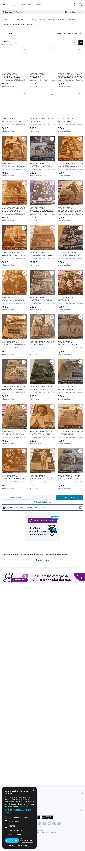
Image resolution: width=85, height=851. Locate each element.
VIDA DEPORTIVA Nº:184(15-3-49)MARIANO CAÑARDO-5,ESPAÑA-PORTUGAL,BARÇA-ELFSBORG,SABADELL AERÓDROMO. (70, 165)
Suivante (70, 497)
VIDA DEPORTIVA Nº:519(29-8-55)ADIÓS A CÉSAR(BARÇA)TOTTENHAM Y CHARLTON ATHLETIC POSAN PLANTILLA (42, 477)
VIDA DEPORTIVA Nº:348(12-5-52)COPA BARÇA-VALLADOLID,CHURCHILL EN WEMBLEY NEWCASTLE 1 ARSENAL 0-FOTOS (70, 343)
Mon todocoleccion (73, 12)
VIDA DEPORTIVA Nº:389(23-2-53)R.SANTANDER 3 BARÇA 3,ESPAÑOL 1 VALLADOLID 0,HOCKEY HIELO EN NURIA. (70, 299)
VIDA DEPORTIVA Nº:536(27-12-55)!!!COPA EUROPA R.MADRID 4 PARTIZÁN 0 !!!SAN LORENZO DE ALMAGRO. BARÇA (41, 254)
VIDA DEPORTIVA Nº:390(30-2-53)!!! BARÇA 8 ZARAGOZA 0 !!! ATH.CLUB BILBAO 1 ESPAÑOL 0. (70, 209)
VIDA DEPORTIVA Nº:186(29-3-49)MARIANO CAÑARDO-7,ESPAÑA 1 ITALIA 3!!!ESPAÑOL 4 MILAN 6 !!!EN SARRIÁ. (13, 477)
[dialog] (42, 824)
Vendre (18, 12)
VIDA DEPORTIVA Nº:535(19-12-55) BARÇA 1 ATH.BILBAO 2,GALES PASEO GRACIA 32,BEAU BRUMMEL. (41, 299)
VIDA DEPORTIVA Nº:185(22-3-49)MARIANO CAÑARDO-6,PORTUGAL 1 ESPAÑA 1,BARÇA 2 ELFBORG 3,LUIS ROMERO (13, 165)
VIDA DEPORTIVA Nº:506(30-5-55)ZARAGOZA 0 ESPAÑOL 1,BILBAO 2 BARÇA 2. (42, 209)
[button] (42, 812)
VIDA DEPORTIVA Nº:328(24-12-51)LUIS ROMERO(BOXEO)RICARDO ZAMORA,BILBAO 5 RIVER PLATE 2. (13, 120)
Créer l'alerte (42, 560)
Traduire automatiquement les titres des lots (24, 507)
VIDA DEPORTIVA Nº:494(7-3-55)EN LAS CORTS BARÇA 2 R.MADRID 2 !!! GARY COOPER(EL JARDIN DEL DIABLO (14, 209)
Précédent (15, 497)
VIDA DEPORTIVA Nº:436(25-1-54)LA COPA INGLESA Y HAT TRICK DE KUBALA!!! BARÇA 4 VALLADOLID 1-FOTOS (69, 388)
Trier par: (61, 34)
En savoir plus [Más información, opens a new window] (62, 809)
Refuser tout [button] (62, 840)
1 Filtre (8, 34)
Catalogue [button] (7, 12)
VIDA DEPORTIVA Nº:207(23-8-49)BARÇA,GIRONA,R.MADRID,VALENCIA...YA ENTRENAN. (70, 120)
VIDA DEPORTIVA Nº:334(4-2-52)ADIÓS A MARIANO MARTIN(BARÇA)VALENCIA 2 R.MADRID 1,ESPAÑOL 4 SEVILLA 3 (14, 388)
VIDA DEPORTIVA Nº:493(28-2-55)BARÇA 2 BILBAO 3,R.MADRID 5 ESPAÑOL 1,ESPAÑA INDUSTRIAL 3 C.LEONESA (13, 299)
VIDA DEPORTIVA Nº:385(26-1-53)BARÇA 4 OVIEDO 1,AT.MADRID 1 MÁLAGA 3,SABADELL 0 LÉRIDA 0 (13, 433)
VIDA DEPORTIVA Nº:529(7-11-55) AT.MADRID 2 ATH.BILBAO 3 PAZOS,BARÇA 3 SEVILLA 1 (42, 388)
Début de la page (42, 502)
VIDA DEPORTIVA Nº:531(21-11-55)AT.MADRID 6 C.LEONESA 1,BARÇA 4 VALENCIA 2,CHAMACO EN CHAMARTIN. (70, 433)
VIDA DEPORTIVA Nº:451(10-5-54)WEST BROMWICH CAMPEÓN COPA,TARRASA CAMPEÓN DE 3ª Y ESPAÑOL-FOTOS (70, 254)
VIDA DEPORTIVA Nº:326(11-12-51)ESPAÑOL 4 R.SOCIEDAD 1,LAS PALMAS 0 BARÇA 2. (42, 343)
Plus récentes (74, 34)
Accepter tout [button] (23, 840)
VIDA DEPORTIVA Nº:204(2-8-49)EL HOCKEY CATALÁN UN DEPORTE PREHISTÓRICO (14, 254)
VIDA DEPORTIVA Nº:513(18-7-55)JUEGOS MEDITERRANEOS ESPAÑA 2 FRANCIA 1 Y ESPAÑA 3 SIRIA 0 (42, 120)
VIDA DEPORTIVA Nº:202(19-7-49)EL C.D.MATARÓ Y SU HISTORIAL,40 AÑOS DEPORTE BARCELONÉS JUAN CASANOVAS (12, 75)
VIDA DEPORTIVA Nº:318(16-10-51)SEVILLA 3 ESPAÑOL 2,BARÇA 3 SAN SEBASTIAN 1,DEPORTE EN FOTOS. (70, 75)
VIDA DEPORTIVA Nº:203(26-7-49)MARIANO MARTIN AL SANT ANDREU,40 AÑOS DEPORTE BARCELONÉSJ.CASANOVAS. (14, 343)
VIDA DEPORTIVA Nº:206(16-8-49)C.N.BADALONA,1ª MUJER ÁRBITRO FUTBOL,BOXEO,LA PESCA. (42, 75)
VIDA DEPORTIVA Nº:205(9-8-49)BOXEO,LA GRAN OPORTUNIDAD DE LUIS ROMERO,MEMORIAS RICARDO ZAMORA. (42, 433)
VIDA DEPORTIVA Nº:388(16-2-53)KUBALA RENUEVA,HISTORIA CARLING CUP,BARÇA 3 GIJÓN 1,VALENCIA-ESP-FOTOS (41, 165)
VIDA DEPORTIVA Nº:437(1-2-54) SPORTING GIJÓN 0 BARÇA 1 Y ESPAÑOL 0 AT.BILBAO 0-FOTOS (70, 477)
